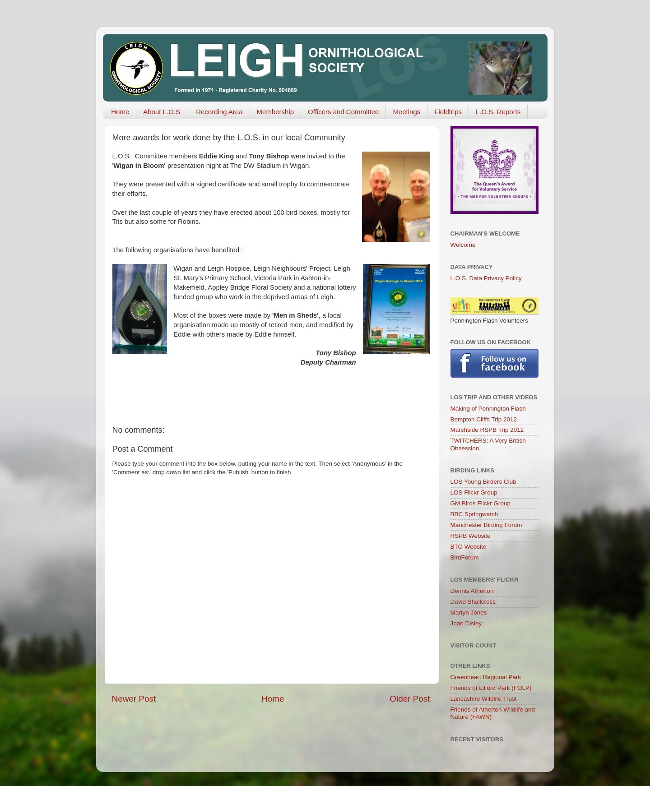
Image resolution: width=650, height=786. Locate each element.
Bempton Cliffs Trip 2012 (483, 419)
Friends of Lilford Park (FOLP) (491, 687)
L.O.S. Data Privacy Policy (486, 278)
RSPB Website (470, 535)
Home (120, 112)
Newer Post (134, 698)
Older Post (410, 698)
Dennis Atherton (472, 590)
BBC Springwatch (474, 514)
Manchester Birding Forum (486, 525)
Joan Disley (466, 623)
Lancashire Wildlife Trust (483, 698)
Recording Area (219, 112)
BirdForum (464, 557)
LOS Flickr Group (473, 492)
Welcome (463, 244)
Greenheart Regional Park (485, 677)
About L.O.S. (162, 112)
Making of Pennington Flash (488, 408)
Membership (275, 112)
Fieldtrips (448, 112)
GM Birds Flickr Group (480, 503)
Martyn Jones (468, 612)
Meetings (406, 112)
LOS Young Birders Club (483, 481)
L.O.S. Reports (498, 112)
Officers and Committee (343, 112)
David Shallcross (473, 601)
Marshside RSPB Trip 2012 (487, 429)
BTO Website (468, 546)
